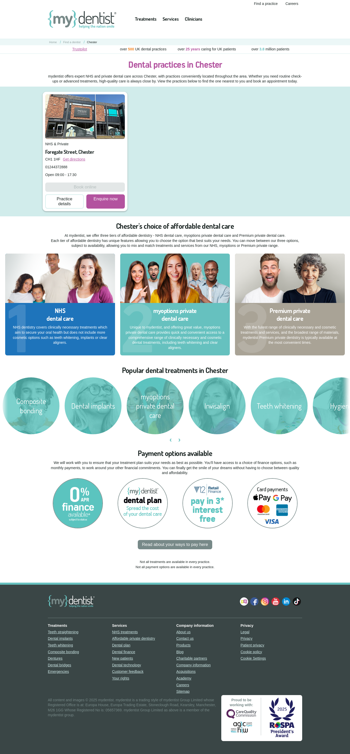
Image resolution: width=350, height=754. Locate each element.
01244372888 (56, 167)
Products (183, 645)
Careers (291, 4)
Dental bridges (59, 665)
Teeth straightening (63, 632)
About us (183, 632)
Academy (183, 678)
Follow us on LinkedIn (286, 601)
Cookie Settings (253, 658)
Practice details (64, 201)
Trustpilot (79, 49)
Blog (180, 652)
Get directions (74, 159)
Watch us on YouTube (275, 601)
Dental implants (60, 638)
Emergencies (58, 671)
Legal (245, 632)
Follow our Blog (244, 601)
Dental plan (121, 645)
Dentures (55, 658)
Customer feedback (127, 671)
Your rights (120, 678)
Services (171, 19)
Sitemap (182, 691)
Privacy (247, 638)
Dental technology (126, 665)
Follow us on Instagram (265, 601)
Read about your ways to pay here (175, 544)
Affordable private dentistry (133, 638)
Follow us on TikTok (297, 601)
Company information (193, 665)
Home (53, 42)
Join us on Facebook (254, 601)
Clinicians (193, 19)
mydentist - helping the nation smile (82, 19)
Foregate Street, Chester (69, 152)
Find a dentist (72, 42)
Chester (92, 42)
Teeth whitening (60, 645)
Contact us (185, 638)
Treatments (145, 19)
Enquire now (106, 198)
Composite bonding (63, 652)
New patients (122, 658)
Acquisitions (186, 671)
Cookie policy (251, 652)
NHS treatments (125, 632)
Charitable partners (191, 658)
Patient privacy (252, 645)
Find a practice (266, 4)
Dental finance (123, 652)
